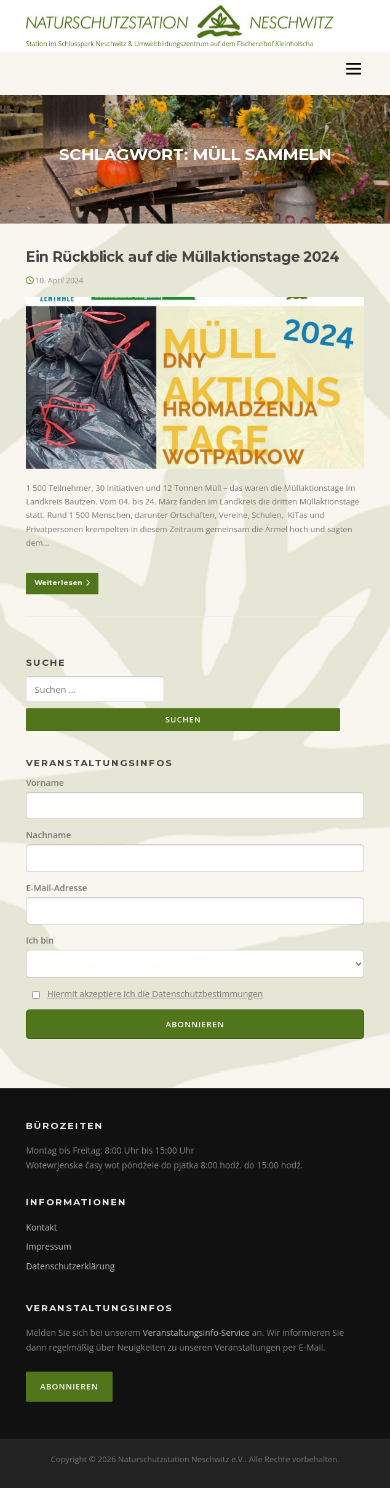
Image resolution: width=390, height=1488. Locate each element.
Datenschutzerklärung (70, 1266)
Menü (353, 68)
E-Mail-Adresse (56, 888)
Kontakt (41, 1227)
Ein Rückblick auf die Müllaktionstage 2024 (182, 256)
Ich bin (40, 940)
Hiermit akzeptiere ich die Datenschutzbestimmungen (155, 994)
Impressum (48, 1246)
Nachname (48, 835)
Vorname (45, 782)
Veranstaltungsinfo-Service (196, 1332)
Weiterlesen (62, 582)
